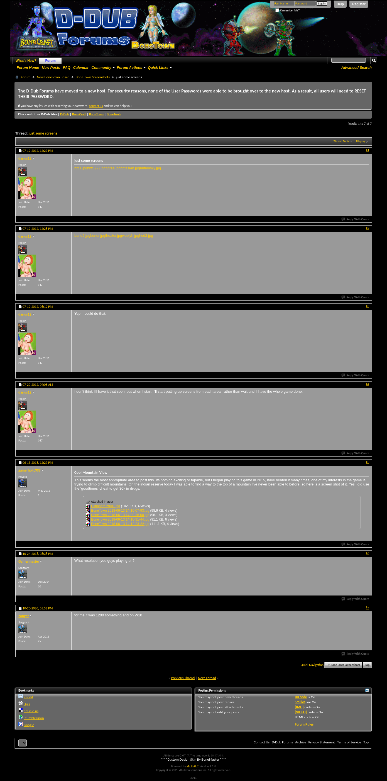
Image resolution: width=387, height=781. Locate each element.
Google (29, 725)
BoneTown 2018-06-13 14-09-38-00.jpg (120, 515)
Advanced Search (356, 67)
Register (359, 4)
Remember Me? (287, 10)
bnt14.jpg (113, 168)
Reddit (28, 697)
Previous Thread (183, 678)
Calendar (81, 67)
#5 (367, 462)
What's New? (26, 61)
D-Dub (64, 114)
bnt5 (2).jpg (96, 168)
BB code (301, 697)
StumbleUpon (34, 718)
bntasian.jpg (130, 168)
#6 (367, 553)
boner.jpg (97, 235)
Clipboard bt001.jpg (105, 506)
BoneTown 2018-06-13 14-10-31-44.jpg (120, 519)
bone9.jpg (82, 235)
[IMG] (299, 707)
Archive (300, 742)
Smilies (300, 702)
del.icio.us (31, 711)
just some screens (43, 133)
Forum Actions (129, 67)
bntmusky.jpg (150, 168)
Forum (50, 61)
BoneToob (114, 114)
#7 (367, 608)
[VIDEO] (301, 712)
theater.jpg (113, 235)
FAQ (66, 67)
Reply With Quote (355, 219)
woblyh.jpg (130, 235)
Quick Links (158, 67)
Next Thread (207, 678)
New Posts (51, 67)
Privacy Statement (321, 742)
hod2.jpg (146, 235)
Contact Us (262, 742)
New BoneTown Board (53, 77)
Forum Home (28, 67)
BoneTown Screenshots (93, 77)
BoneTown (96, 114)
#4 (367, 384)
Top (367, 665)
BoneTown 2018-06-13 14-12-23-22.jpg (120, 524)
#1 (367, 150)
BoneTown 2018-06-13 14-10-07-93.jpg (120, 510)
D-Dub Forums (282, 742)
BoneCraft (79, 114)
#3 (367, 306)
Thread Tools (341, 141)
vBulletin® (193, 766)
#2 (367, 228)
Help (340, 4)
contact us (96, 106)
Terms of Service (349, 742)
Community (101, 67)
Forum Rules (304, 724)
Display (360, 141)
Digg (27, 704)
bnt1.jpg (80, 168)
